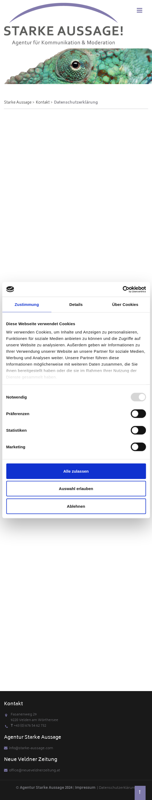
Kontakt (43, 102)
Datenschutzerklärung (117, 788)
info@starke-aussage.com (31, 748)
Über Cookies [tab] (125, 304)
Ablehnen (76, 506)
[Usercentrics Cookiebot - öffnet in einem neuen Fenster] (122, 289)
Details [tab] (76, 304)
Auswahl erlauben (76, 488)
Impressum (86, 788)
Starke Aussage (18, 102)
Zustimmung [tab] (27, 304)
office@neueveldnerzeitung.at (34, 771)
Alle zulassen (76, 471)
